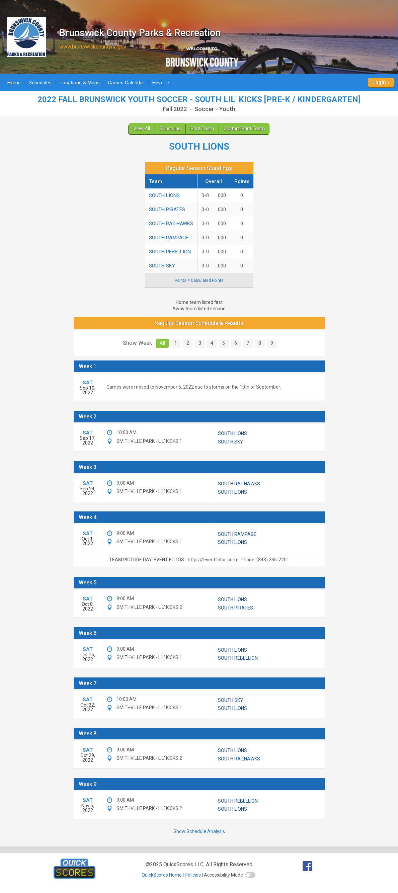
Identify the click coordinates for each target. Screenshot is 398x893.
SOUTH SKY (162, 266)
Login (379, 82)
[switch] (250, 875)
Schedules (40, 83)
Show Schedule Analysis (199, 831)
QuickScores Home (162, 875)
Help (161, 83)
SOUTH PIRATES (167, 210)
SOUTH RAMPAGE (168, 238)
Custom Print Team (244, 128)
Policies (193, 875)
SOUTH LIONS (164, 195)
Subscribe (170, 128)
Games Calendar (126, 83)
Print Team (202, 128)
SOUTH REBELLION (170, 252)
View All (141, 128)
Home (14, 83)
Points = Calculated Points (199, 280)
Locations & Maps (80, 83)
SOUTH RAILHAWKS (171, 224)
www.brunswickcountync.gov (92, 47)
